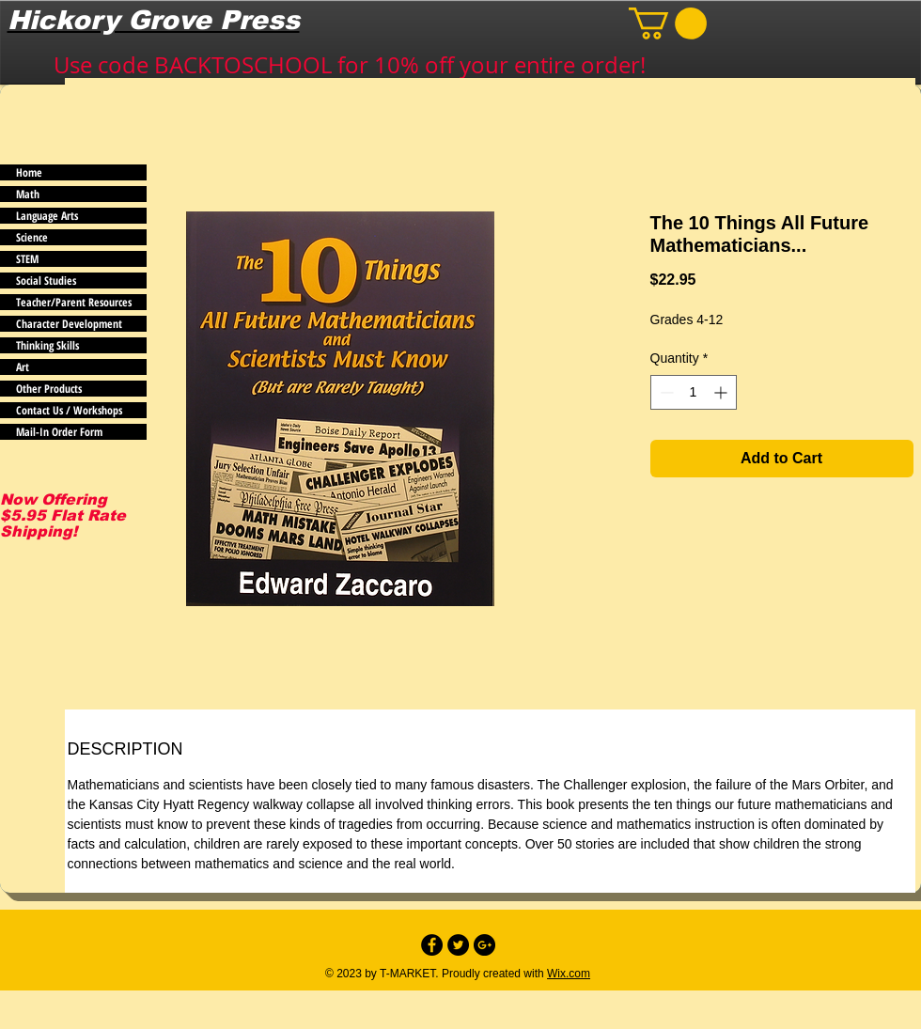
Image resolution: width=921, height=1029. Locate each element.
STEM (27, 259)
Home (29, 172)
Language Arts (47, 216)
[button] (668, 23)
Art (22, 367)
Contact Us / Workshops (69, 410)
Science (32, 237)
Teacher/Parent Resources (74, 302)
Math (27, 194)
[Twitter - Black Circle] (458, 945)
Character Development (69, 324)
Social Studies (46, 280)
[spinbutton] (693, 392)
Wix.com (568, 973)
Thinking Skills (47, 345)
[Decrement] (665, 392)
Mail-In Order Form (59, 432)
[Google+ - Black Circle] (484, 945)
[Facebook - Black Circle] (432, 945)
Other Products (49, 388)
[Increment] (722, 392)
